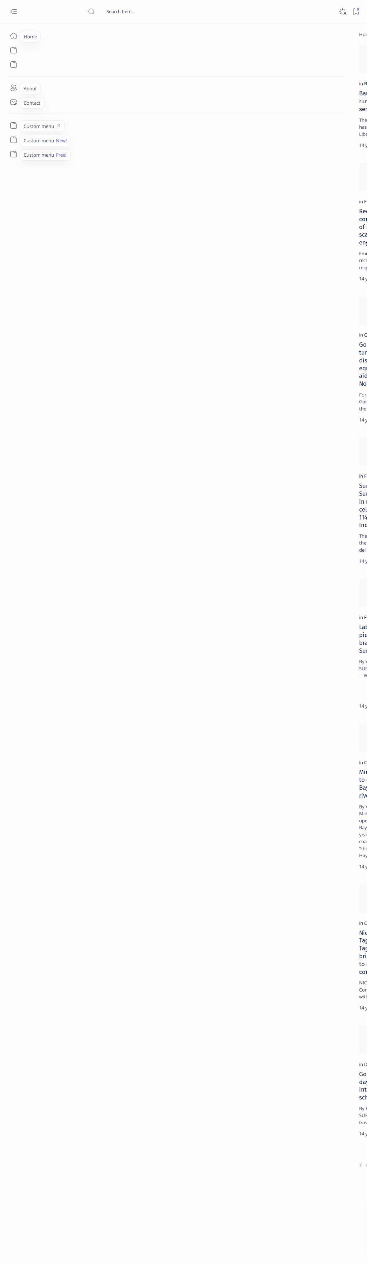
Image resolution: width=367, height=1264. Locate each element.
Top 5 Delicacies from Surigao (316, 117)
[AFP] (336, 396)
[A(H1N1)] (288, 360)
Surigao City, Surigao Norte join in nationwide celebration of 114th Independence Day (80, 561)
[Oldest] (237, 1214)
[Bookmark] (355, 11)
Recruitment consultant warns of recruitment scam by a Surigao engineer (79, 264)
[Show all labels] (281, 413)
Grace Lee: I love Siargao (179, 989)
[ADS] (288, 396)
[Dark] (342, 11)
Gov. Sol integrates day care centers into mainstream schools (82, 1141)
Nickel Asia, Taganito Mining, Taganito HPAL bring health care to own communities (86, 997)
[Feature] (48, 247)
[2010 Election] (166, 395)
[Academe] (336, 378)
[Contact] (13, 102)
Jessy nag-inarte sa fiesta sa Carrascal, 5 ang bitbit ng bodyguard (314, 168)
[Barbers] (48, 114)
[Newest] (43, 1214)
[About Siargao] (336, 360)
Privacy (320, 437)
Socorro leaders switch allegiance (192, 124)
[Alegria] (303, 190)
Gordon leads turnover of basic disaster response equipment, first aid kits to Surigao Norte (86, 412)
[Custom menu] (13, 125)
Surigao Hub (66, 1250)
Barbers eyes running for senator (79, 124)
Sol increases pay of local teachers (193, 405)
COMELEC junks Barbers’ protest (190, 701)
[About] (13, 88)
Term (271, 437)
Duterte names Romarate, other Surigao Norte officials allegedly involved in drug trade (315, 212)
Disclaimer (294, 437)
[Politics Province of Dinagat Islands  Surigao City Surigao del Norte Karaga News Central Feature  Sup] (288, 343)
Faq (338, 437)
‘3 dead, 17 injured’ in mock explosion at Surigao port (313, 298)
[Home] (13, 36)
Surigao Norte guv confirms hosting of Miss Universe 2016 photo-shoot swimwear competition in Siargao (317, 259)
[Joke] (156, 247)
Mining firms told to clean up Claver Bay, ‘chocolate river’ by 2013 (83, 846)
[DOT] (303, 237)
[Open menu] (13, 11)
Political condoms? (172, 256)
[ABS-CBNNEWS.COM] (288, 378)
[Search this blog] (141, 11)
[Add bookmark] (132, 52)
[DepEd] (47, 1128)
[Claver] (46, 395)
